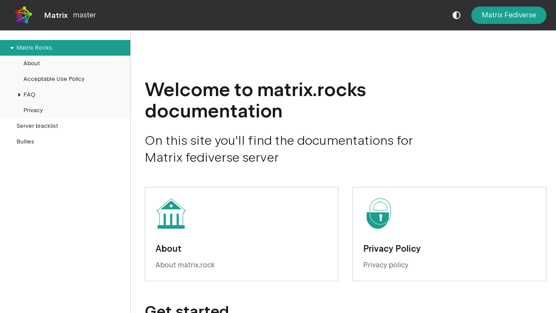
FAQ (25, 94)
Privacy (33, 110)
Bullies (25, 141)
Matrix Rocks (30, 47)
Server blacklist (37, 126)
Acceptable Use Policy (54, 79)
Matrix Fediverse (509, 15)
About (31, 63)
